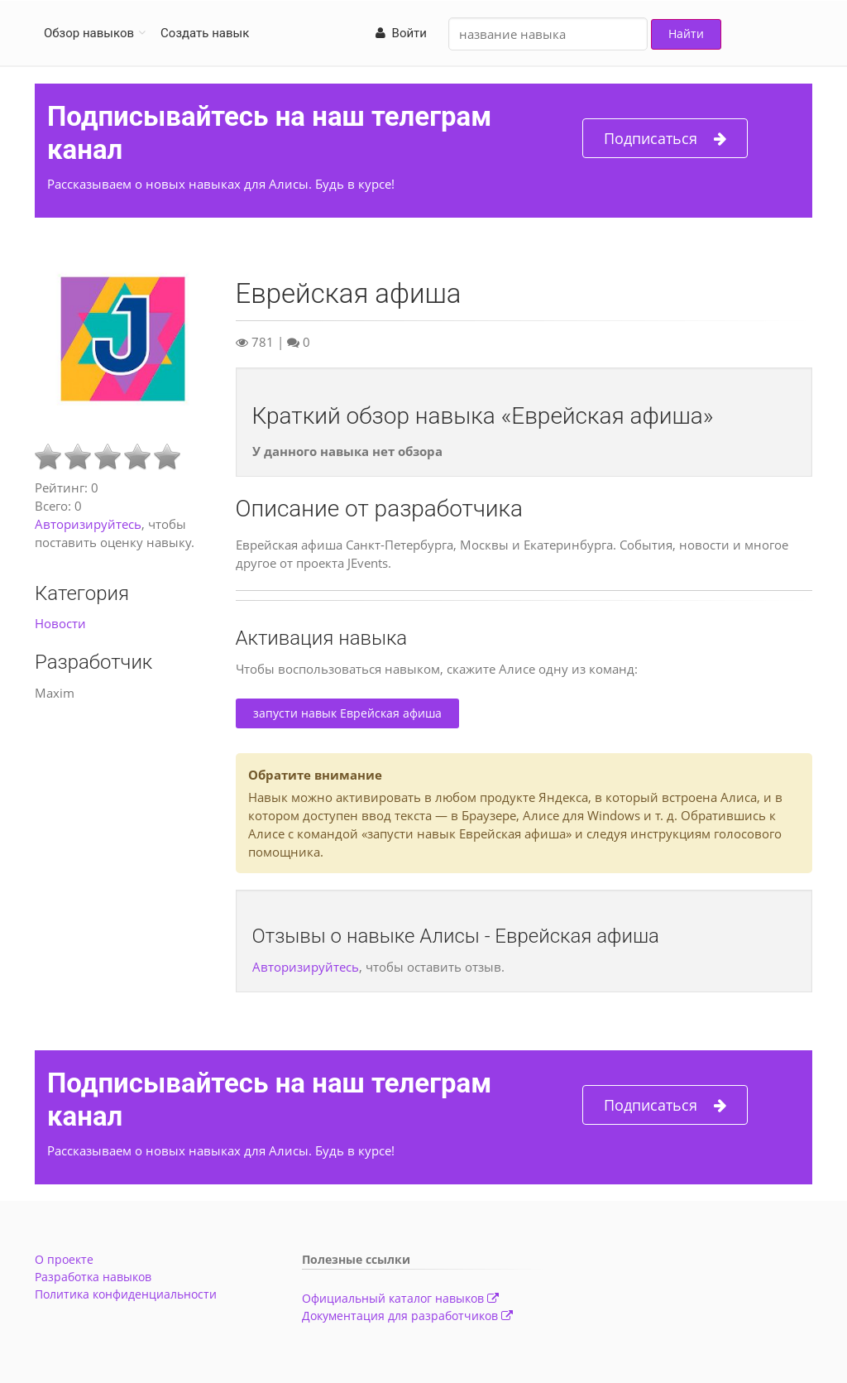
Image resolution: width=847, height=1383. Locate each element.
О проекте (64, 1259)
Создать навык (204, 33)
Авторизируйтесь (88, 524)
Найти (686, 33)
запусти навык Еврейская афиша (347, 713)
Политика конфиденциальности (126, 1294)
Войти (401, 33)
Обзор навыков (89, 33)
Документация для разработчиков (407, 1315)
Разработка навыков (93, 1277)
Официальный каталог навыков (400, 1298)
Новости (60, 623)
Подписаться (665, 138)
